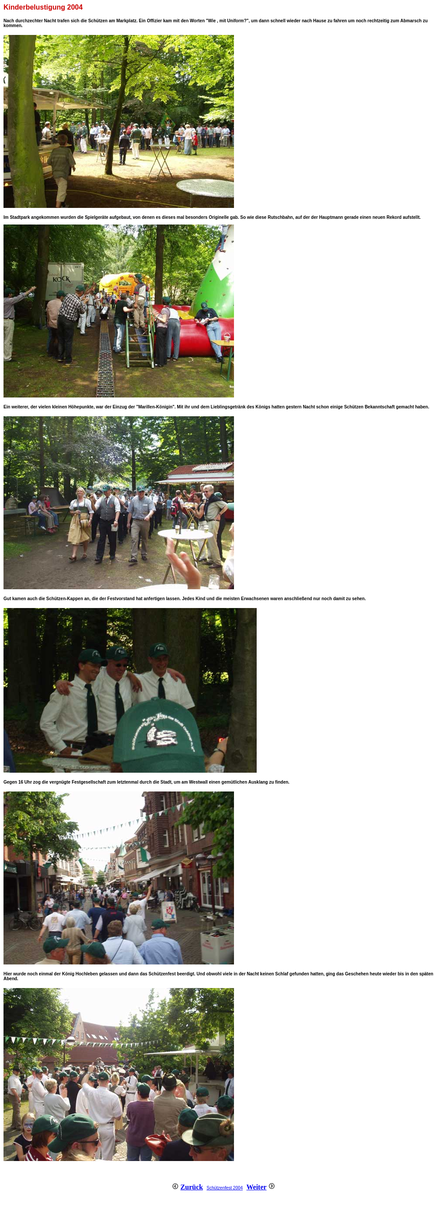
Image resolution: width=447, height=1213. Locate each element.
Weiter (256, 1187)
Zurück (191, 1187)
